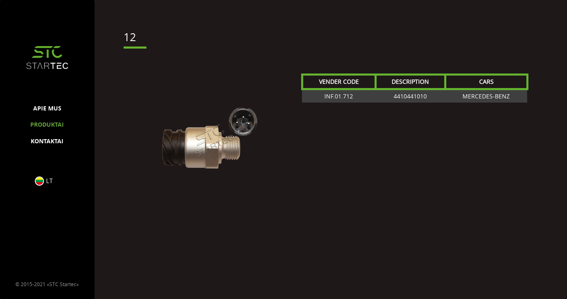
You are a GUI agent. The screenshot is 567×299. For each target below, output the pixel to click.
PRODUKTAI (47, 124)
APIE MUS (47, 108)
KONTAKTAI (47, 141)
